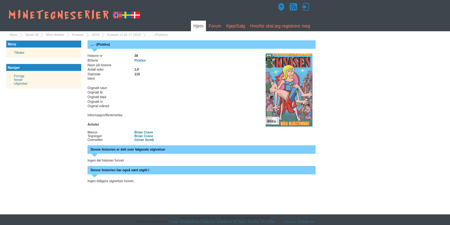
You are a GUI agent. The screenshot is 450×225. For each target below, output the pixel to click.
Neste (18, 80)
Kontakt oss (306, 221)
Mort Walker (55, 35)
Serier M (31, 35)
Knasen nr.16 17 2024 (124, 35)
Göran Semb (144, 140)
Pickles (140, 60)
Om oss (290, 221)
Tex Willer (268, 221)
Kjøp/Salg (235, 25)
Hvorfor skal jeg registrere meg (280, 25)
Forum (214, 25)
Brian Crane (143, 132)
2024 (95, 35)
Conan (173, 221)
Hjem (198, 25)
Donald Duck (189, 221)
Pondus (253, 221)
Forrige (19, 76)
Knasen (78, 35)
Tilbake (19, 52)
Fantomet (208, 221)
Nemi (242, 221)
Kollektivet (224, 221)
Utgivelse (21, 83)
